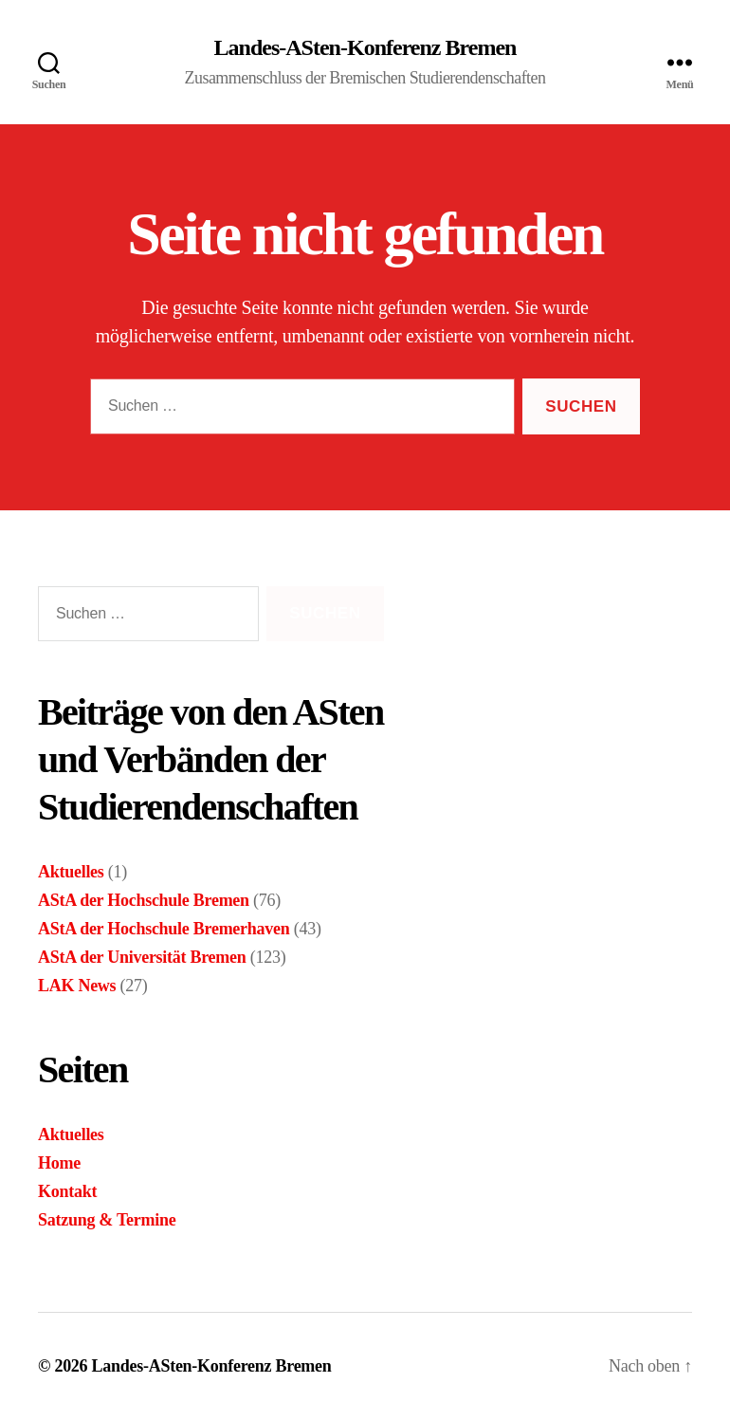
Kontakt (67, 1191)
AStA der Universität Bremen (142, 957)
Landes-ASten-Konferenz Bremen (365, 47)
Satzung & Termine (106, 1219)
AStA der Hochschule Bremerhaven (163, 928)
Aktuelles (71, 871)
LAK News (77, 985)
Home (59, 1162)
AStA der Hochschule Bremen (143, 900)
